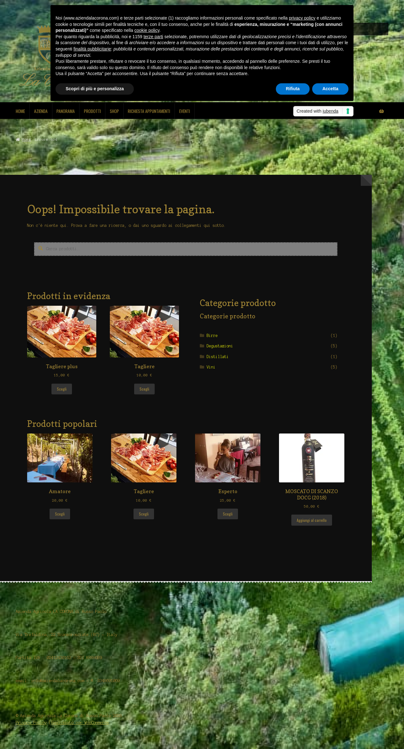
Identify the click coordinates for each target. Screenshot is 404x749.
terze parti (153, 36)
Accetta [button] (330, 88)
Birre (212, 335)
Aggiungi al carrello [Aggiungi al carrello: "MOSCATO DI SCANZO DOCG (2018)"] (312, 520)
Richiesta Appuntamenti (149, 111)
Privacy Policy (31, 723)
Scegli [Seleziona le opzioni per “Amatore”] (60, 513)
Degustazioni (220, 346)
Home (20, 111)
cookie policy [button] (146, 30)
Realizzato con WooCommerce (80, 723)
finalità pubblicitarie (92, 48)
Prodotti (92, 111)
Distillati (218, 357)
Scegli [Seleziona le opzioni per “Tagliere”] (144, 389)
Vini (211, 367)
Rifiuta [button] (293, 88)
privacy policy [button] (302, 18)
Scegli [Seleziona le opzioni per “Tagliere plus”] (62, 389)
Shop (114, 111)
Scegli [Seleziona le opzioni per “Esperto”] (228, 513)
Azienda (41, 111)
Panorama (65, 111)
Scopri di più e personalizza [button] (95, 88)
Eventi (184, 111)
